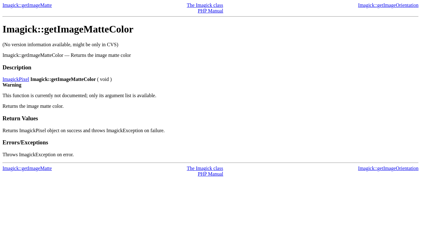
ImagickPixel (15, 79)
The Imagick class (205, 5)
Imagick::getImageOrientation (388, 5)
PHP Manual (210, 10)
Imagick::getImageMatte (27, 5)
